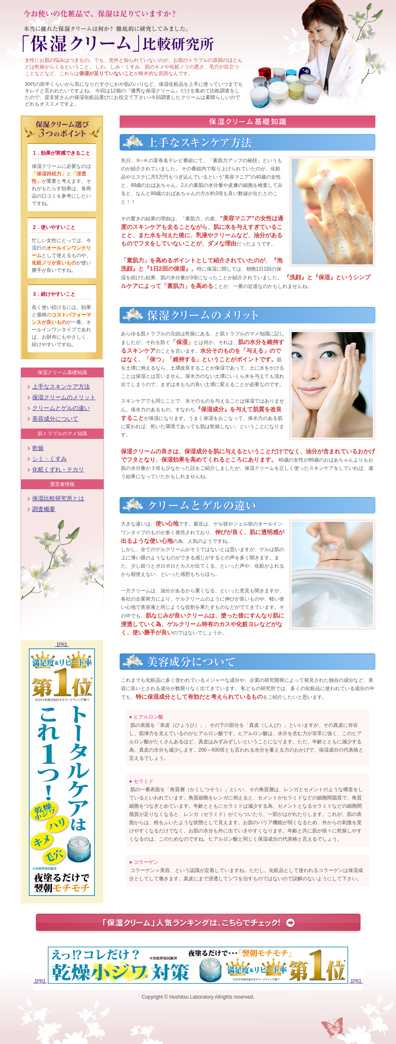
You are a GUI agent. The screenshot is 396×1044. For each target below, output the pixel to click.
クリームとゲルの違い (61, 408)
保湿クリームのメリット (64, 397)
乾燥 (38, 448)
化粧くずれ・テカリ (58, 469)
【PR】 (62, 644)
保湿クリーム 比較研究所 (120, 44)
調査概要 (43, 509)
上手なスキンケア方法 (61, 386)
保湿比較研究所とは (58, 498)
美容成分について (55, 418)
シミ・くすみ (49, 458)
